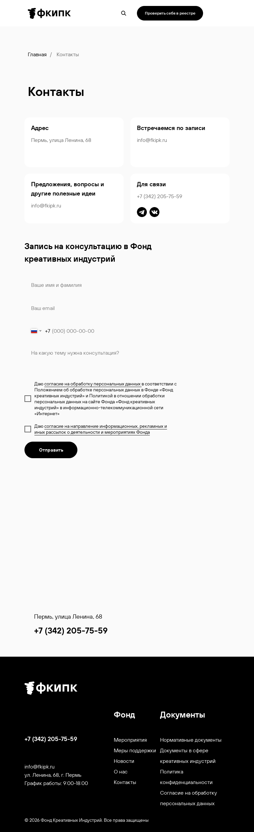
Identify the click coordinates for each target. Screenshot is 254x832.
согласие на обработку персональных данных (93, 384)
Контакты (125, 782)
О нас (121, 771)
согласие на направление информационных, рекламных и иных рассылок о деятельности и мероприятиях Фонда (100, 429)
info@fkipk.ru (152, 140)
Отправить (51, 450)
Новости (124, 761)
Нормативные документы (191, 739)
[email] (100, 308)
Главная (37, 54)
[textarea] (100, 360)
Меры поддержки (135, 750)
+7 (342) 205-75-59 (159, 196)
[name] (100, 285)
